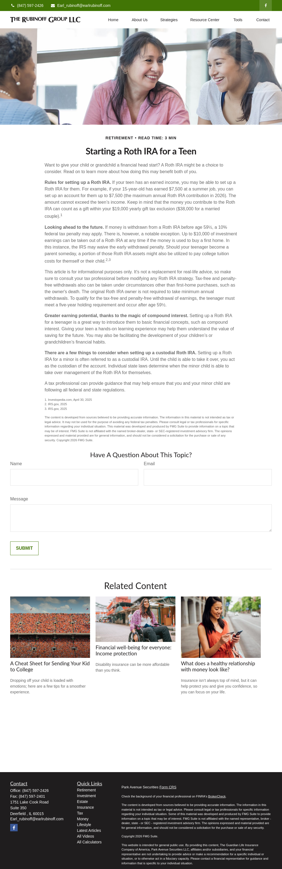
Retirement (86, 790)
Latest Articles (89, 830)
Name (16, 463)
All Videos (85, 836)
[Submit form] (24, 548)
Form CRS (167, 787)
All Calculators (89, 842)
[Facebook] (265, 5)
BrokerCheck (217, 796)
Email (149, 463)
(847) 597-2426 (27, 5)
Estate (82, 801)
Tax (80, 813)
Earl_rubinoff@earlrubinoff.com (80, 5)
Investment (86, 796)
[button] (113, 19)
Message (19, 499)
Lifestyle (84, 824)
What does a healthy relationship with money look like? (218, 666)
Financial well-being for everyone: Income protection (134, 650)
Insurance (85, 807)
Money (83, 819)
